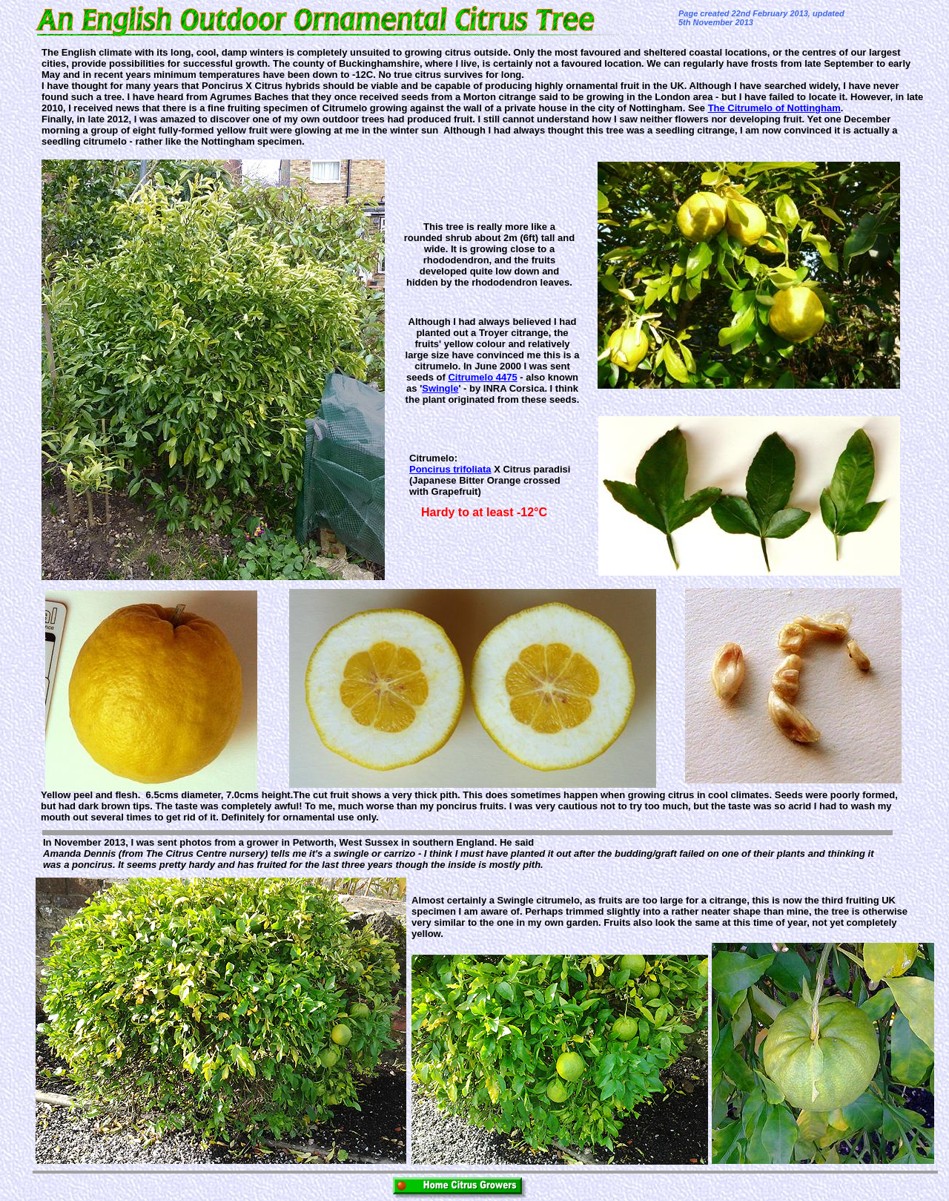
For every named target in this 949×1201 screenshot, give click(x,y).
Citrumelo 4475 (482, 377)
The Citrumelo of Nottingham (774, 107)
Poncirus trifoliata (450, 469)
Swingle (440, 388)
